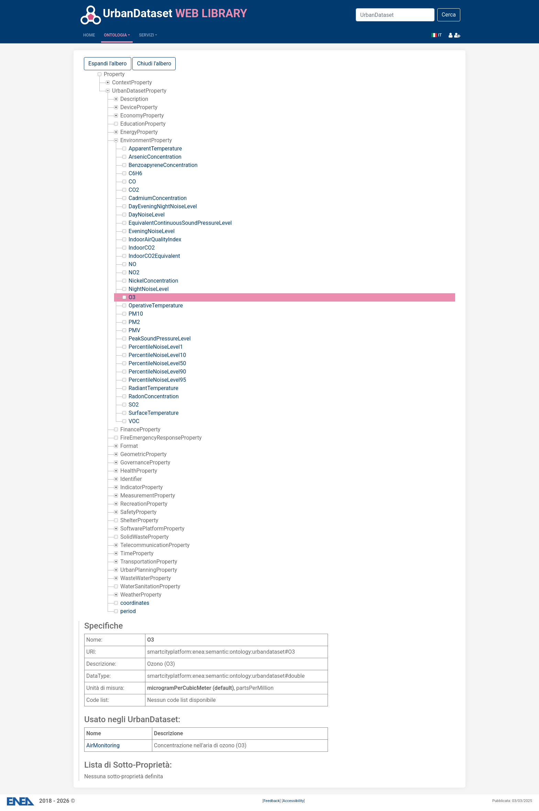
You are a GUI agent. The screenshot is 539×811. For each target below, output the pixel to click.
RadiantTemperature (153, 388)
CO (132, 181)
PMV (134, 330)
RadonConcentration (154, 396)
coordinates (134, 603)
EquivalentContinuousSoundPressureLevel (180, 223)
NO (132, 264)
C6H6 (135, 173)
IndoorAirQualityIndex (155, 239)
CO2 (134, 190)
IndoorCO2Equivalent (154, 256)
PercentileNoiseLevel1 (156, 347)
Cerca (449, 14)
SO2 (134, 404)
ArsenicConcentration (155, 157)
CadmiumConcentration (158, 198)
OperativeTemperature (156, 305)
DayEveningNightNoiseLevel (163, 206)
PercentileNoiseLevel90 (157, 371)
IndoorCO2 (142, 247)
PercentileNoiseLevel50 (157, 363)
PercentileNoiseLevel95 (157, 380)
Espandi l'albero (107, 63)
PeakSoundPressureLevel (160, 338)
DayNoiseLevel (147, 214)
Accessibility (293, 801)
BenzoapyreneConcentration (163, 165)
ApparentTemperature (155, 148)
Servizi (146, 35)
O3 (132, 297)
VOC (134, 421)
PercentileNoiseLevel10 (157, 355)
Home (90, 35)
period (128, 611)
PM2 (134, 322)
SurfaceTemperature (153, 413)
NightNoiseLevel (149, 289)
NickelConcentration (153, 280)
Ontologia (115, 35)
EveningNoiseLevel (152, 231)
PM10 (136, 313)
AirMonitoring (103, 745)
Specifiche (103, 626)
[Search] (395, 14)
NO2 (134, 272)
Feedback (271, 801)
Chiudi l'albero (154, 63)
